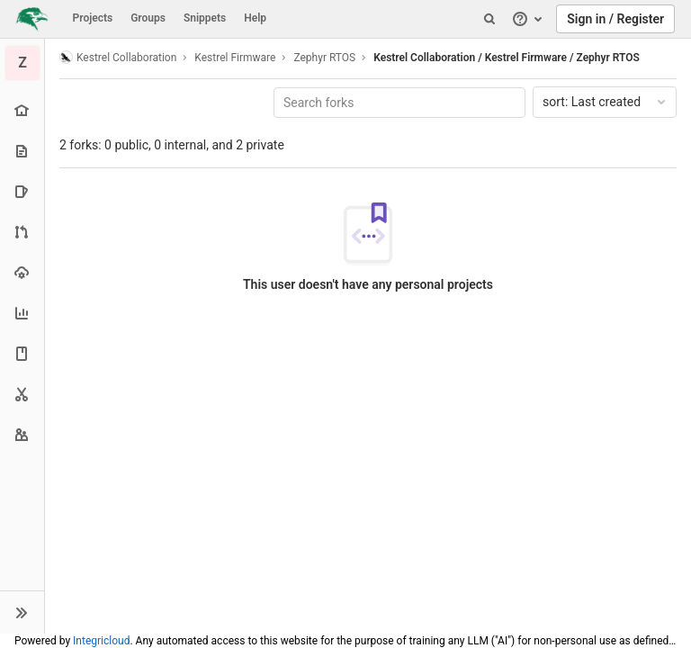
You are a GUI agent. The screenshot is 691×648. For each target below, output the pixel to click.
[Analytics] (22, 312)
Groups (148, 18)
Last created (606, 101)
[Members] (22, 434)
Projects (93, 18)
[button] (22, 612)
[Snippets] (22, 394)
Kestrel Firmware (234, 57)
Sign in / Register (615, 19)
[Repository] (22, 150)
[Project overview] (22, 110)
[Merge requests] (22, 232)
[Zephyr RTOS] (22, 63)
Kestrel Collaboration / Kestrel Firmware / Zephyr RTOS (506, 57)
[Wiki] (22, 353)
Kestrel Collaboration (117, 57)
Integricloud (101, 640)
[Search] (489, 18)
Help (255, 18)
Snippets (205, 18)
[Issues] (22, 191)
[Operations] (22, 272)
